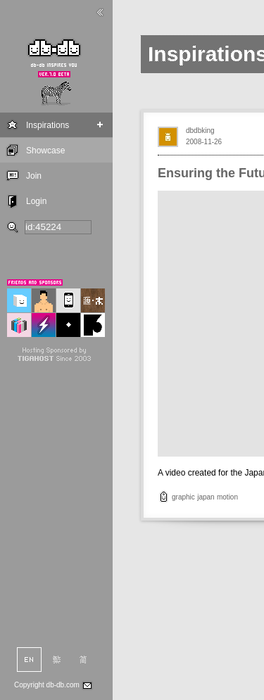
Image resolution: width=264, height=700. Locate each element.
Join (34, 176)
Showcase (45, 150)
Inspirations (47, 125)
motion (227, 497)
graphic (183, 497)
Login (36, 201)
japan (205, 497)
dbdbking (200, 130)
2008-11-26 (204, 142)
